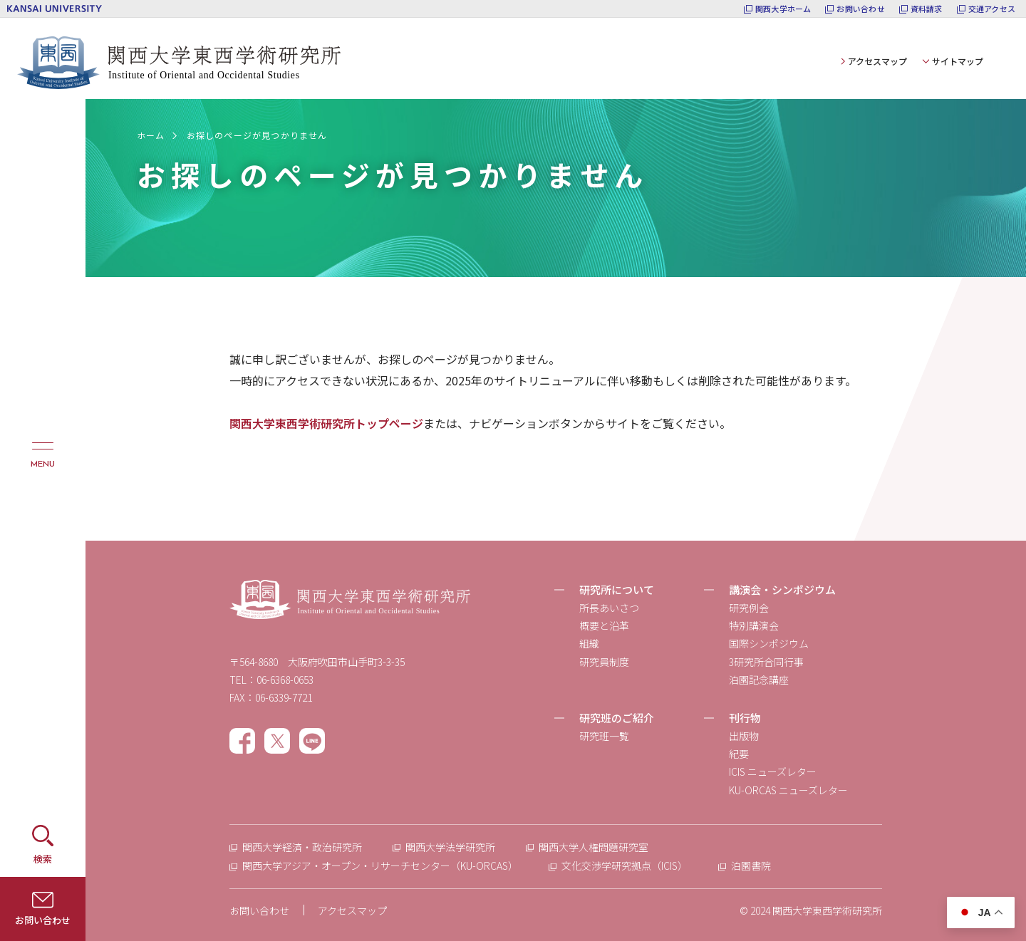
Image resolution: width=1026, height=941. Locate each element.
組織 (589, 643)
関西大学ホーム (783, 9)
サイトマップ (957, 61)
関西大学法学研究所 (450, 847)
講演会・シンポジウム (782, 589)
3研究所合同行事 (766, 662)
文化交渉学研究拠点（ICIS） (624, 865)
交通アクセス (991, 9)
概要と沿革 (604, 625)
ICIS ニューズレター (773, 771)
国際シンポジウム (769, 643)
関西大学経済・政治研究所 (302, 847)
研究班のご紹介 (616, 717)
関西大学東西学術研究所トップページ (326, 423)
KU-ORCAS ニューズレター (788, 790)
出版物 (744, 736)
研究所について (616, 589)
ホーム (151, 135)
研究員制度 (604, 662)
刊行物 (745, 717)
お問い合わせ (860, 9)
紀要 (739, 754)
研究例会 (749, 608)
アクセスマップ (877, 61)
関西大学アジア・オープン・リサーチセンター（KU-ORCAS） (380, 865)
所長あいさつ (609, 608)
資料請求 (927, 9)
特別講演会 (754, 625)
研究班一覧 (604, 736)
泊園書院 (751, 865)
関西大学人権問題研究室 (593, 847)
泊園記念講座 (759, 679)
